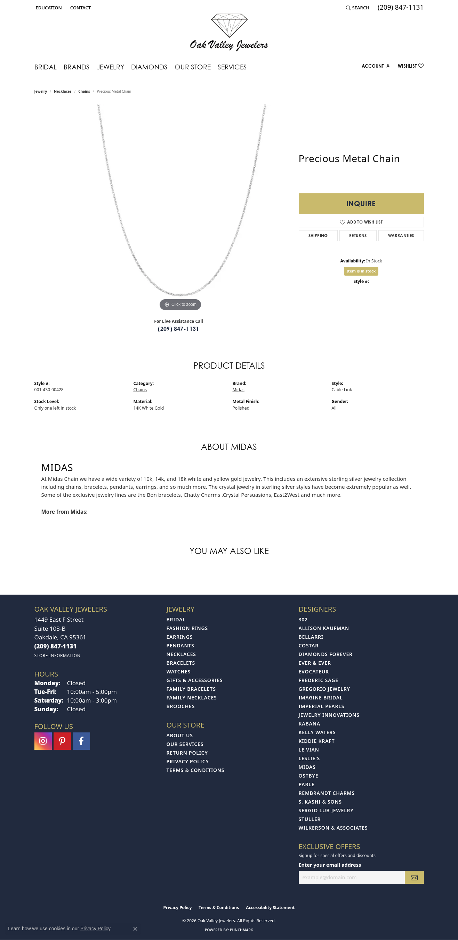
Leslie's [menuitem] (309, 758)
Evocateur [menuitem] (314, 671)
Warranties (401, 235)
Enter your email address (330, 865)
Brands (77, 67)
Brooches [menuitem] (181, 706)
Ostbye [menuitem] (309, 775)
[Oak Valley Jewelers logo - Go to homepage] (229, 32)
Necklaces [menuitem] (181, 654)
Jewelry (110, 67)
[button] (48, 8)
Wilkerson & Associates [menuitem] (333, 827)
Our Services (185, 744)
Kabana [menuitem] (309, 723)
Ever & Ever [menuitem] (315, 663)
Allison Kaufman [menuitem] (324, 628)
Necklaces (63, 91)
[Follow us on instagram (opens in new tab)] (43, 741)
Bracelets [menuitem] (181, 663)
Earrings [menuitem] (180, 636)
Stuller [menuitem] (310, 819)
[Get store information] (57, 655)
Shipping (318, 235)
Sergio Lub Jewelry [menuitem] (326, 810)
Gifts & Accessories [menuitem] (195, 680)
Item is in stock (361, 271)
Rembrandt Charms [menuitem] (327, 793)
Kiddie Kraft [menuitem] (317, 741)
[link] (80, 8)
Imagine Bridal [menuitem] (321, 697)
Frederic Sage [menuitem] (318, 680)
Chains (84, 91)
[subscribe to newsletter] (414, 877)
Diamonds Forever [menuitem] (326, 654)
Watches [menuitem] (179, 671)
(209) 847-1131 (178, 328)
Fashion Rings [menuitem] (187, 628)
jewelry (40, 91)
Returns (358, 235)
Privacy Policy (188, 761)
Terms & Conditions (196, 770)
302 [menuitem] (303, 619)
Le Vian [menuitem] (309, 749)
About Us (180, 735)
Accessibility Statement (270, 907)
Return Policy (187, 752)
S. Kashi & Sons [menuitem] (320, 801)
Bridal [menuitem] (176, 619)
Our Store (193, 67)
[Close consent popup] (135, 929)
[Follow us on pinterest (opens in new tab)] (62, 741)
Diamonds (149, 67)
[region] (180, 208)
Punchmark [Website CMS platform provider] (241, 930)
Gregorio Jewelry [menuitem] (324, 689)
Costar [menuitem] (309, 645)
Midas (238, 390)
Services (232, 67)
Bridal (45, 67)
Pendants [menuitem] (180, 645)
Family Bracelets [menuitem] (191, 689)
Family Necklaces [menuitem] (192, 697)
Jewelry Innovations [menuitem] (329, 715)
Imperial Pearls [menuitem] (322, 706)
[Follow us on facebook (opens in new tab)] (81, 741)
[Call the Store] (55, 646)
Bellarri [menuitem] (311, 636)
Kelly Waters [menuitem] (317, 732)
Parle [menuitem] (307, 784)
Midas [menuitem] (307, 767)
